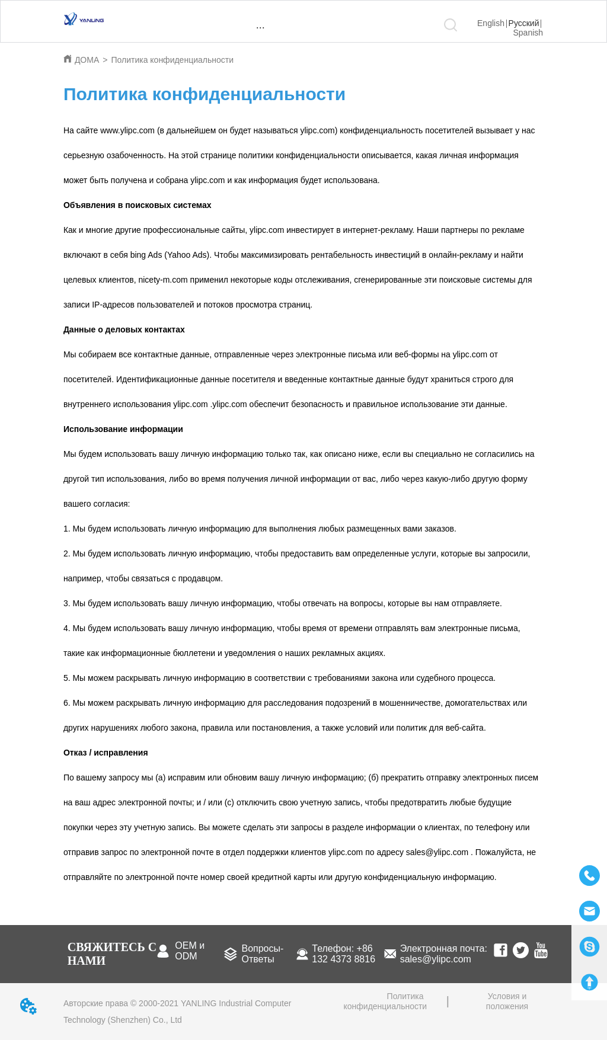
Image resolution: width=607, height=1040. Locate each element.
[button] (260, 27)
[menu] (260, 27)
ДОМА (87, 60)
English (490, 23)
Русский (524, 23)
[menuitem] (260, 27)
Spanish (528, 32)
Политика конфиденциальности (172, 60)
